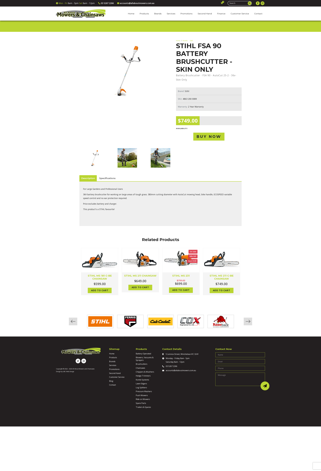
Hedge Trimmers (143, 375)
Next (243, 274)
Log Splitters (141, 387)
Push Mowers (142, 395)
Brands (185, 41)
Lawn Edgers (141, 383)
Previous (77, 274)
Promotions (114, 369)
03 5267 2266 (169, 366)
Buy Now (208, 136)
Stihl (191, 41)
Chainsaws (140, 368)
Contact (112, 385)
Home (178, 41)
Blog (111, 381)
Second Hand (115, 373)
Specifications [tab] (107, 178)
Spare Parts (141, 403)
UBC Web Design (68, 372)
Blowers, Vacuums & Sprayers (144, 358)
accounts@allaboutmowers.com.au (179, 370)
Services (112, 365)
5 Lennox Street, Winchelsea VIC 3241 (180, 354)
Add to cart (99, 290)
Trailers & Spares (143, 407)
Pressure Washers (144, 391)
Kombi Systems (142, 379)
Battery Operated (143, 353)
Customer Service (116, 377)
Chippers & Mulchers (145, 372)
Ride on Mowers (143, 399)
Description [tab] (88, 178)
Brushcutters (141, 364)
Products (113, 357)
